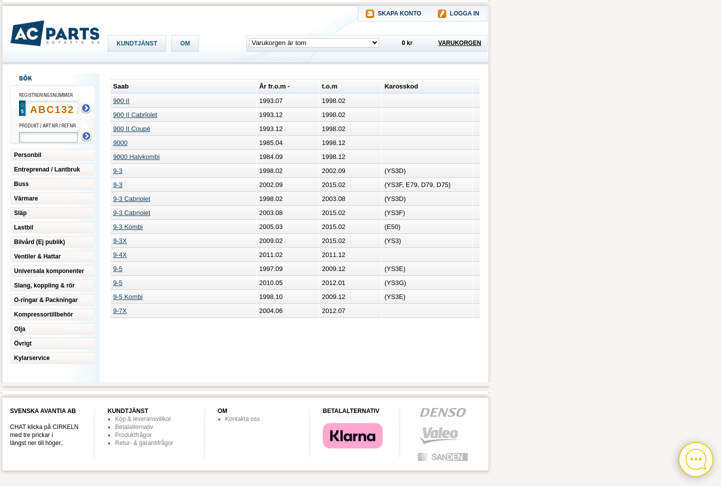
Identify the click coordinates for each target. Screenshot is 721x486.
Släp (20, 213)
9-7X (120, 310)
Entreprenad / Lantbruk (47, 169)
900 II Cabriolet (135, 114)
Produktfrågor (133, 435)
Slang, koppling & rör (44, 285)
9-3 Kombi (128, 226)
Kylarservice (32, 358)
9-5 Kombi (128, 296)
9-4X (120, 254)
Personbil (28, 155)
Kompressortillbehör (43, 314)
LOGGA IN (464, 13)
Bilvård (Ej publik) (39, 242)
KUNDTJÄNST (137, 43)
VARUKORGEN (459, 43)
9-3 (118, 170)
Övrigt (23, 343)
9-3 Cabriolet (131, 198)
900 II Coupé (131, 128)
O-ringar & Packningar (46, 300)
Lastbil (24, 227)
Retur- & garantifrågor (144, 443)
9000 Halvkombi (136, 156)
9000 (120, 142)
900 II (121, 100)
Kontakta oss (242, 419)
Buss (21, 184)
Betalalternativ (134, 427)
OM (185, 43)
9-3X (120, 240)
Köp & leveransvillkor (143, 419)
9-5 (118, 268)
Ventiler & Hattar (37, 256)
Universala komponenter (49, 271)
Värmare (26, 198)
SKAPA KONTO (399, 13)
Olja (20, 329)
